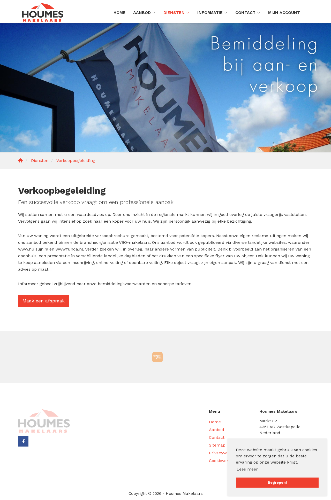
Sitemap (217, 445)
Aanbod (144, 12)
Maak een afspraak (43, 300)
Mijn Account (284, 12)
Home (119, 12)
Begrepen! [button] (277, 482)
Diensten (176, 12)
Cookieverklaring (225, 460)
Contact (247, 12)
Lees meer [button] (247, 469)
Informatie (212, 12)
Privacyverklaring (226, 452)
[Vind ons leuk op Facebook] (23, 441)
